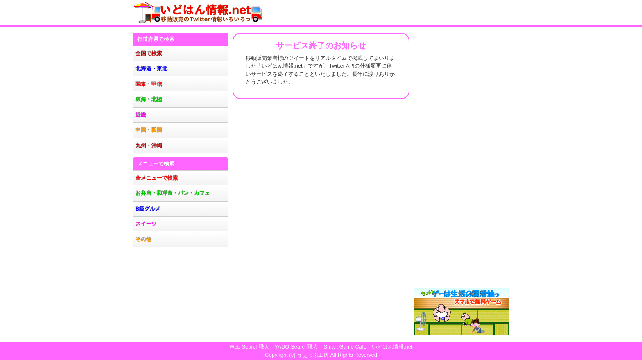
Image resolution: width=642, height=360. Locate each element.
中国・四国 (149, 130)
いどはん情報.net (392, 347)
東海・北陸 (149, 99)
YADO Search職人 (297, 347)
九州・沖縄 (149, 146)
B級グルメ (148, 209)
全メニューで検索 (157, 178)
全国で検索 (149, 53)
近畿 (141, 115)
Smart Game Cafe (344, 347)
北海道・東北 (151, 69)
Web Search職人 (249, 347)
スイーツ (146, 224)
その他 (143, 239)
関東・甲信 (149, 84)
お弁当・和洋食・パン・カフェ (173, 193)
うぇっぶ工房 (313, 355)
